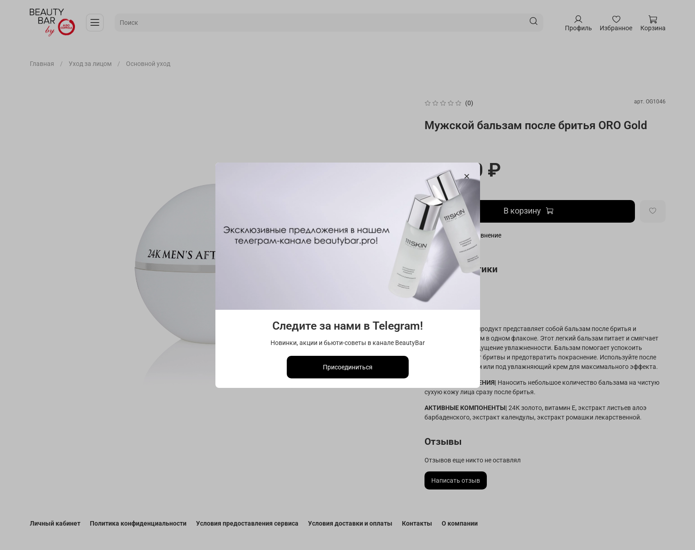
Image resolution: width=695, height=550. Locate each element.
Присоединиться (348, 366)
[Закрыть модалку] (466, 177)
